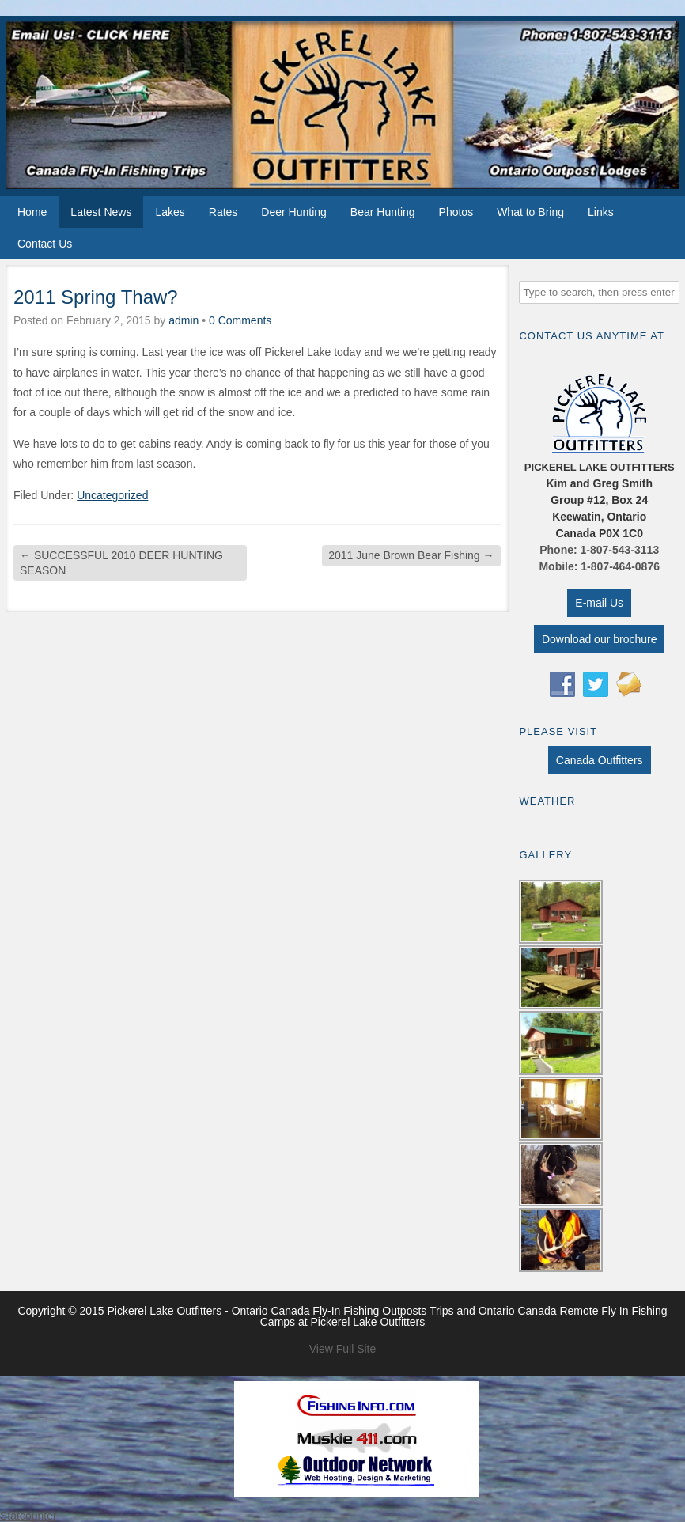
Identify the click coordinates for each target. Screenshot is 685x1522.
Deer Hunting (294, 212)
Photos (456, 212)
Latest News (100, 212)
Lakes (169, 212)
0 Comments (240, 320)
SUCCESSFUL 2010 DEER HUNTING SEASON (121, 562)
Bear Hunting (382, 212)
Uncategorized (112, 495)
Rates (223, 212)
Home (32, 212)
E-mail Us (599, 602)
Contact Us (44, 243)
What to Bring (530, 212)
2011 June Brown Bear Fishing (411, 555)
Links (601, 212)
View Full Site (343, 1348)
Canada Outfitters (599, 760)
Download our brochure (599, 639)
